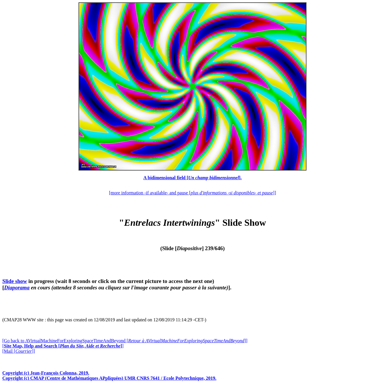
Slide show (14, 281)
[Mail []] (18, 351)
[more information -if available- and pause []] (192, 192)
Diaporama (16, 287)
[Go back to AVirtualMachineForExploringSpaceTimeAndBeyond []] (124, 340)
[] (63, 345)
